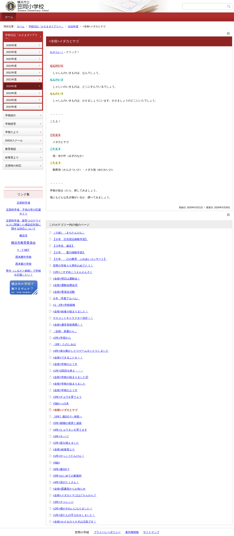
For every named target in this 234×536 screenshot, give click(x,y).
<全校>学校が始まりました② (70, 377)
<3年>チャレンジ (63, 502)
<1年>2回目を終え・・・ (68, 370)
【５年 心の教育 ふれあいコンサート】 (80, 259)
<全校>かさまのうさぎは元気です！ (74, 521)
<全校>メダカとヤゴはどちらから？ (74, 495)
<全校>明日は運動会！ (66, 278)
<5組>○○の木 (61, 403)
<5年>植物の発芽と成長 (67, 423)
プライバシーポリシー (107, 532)
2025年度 (11, 52)
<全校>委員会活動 (64, 291)
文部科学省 (23, 202)
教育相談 (10, 148)
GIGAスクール (14, 140)
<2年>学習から (62, 337)
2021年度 (11, 79)
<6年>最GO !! (61, 469)
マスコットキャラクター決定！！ (73, 317)
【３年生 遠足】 (63, 245)
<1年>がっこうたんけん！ (68, 455)
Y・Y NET (23, 249)
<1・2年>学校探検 (64, 304)
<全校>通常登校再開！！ (68, 324)
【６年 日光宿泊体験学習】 (70, 239)
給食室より (12, 157)
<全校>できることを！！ (68, 357)
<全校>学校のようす (65, 364)
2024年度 (11, 58)
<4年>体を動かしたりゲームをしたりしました (81, 350)
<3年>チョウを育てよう (67, 396)
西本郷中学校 (23, 256)
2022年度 (11, 72)
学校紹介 (10, 115)
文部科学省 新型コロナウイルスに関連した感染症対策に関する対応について (23, 224)
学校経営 (10, 123)
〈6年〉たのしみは (64, 344)
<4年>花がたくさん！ (66, 482)
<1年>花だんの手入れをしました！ (74, 515)
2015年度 (11, 106)
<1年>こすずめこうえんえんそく (72, 272)
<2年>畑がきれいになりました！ (72, 508)
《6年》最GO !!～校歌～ (67, 416)
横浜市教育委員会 (23, 242)
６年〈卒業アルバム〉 (66, 298)
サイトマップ (151, 532)
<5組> (56, 462)
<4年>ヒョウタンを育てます (70, 429)
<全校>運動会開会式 (65, 285)
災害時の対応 (13, 165)
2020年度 (73, 26)
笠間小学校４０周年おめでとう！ (73, 265)
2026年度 (11, 45)
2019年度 (11, 93)
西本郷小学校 (23, 263)
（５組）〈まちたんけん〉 (69, 232)
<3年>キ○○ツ (61, 436)
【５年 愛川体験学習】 (69, 252)
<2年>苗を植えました (66, 442)
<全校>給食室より (64, 449)
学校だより (12, 132)
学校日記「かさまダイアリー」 (46, 26)
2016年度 (11, 100)
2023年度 (11, 65)
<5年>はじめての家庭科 (67, 475)
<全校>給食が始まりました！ (70, 311)
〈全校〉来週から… (65, 331)
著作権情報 (132, 532)
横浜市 (23, 235)
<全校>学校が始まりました (69, 383)
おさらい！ (56, 52)
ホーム (9, 16)
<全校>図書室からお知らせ (69, 488)
